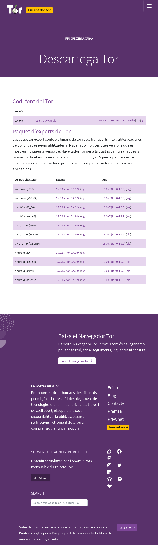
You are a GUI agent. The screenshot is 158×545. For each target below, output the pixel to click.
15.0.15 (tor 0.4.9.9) (68, 189)
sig (138, 120)
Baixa (102, 120)
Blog (112, 395)
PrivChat (116, 419)
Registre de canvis (45, 120)
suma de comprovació (121, 120)
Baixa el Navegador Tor (77, 361)
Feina (113, 387)
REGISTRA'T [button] (40, 478)
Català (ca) (126, 528)
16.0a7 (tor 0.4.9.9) (113, 189)
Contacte (116, 403)
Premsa (115, 411)
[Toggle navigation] (149, 6)
